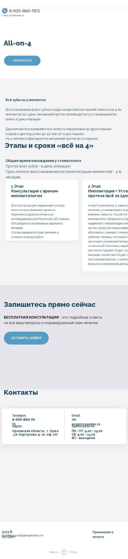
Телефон (19, 415)
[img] (5, 10)
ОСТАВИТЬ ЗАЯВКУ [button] (26, 338)
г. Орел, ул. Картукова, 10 (13, 15)
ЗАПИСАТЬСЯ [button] (22, 60)
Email (76, 415)
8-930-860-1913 (24, 10)
